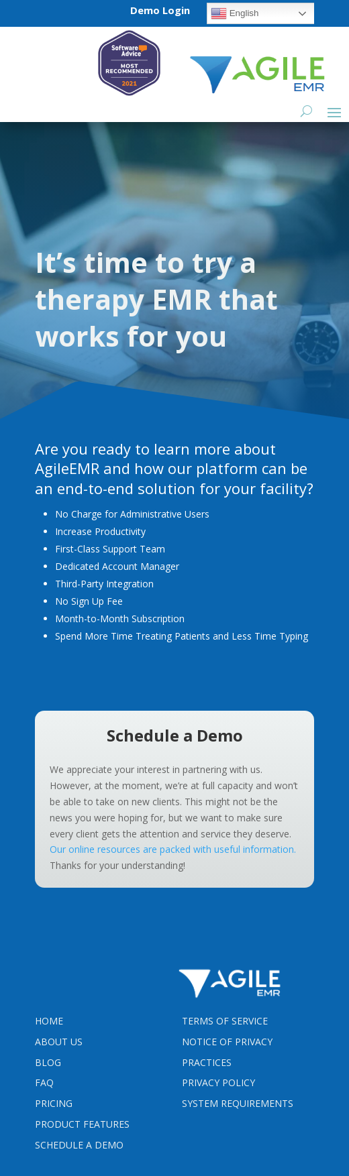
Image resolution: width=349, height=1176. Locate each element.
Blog (48, 1062)
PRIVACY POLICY (218, 1082)
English (234, 13)
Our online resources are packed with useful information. (173, 849)
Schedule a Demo (79, 1144)
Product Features (82, 1124)
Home (49, 1020)
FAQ (44, 1082)
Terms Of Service (225, 1020)
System (237, 1103)
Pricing (53, 1103)
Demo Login (160, 10)
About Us (59, 1041)
